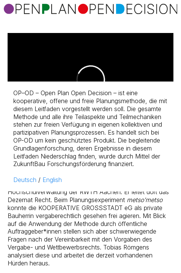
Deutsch (24, 180)
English (52, 180)
